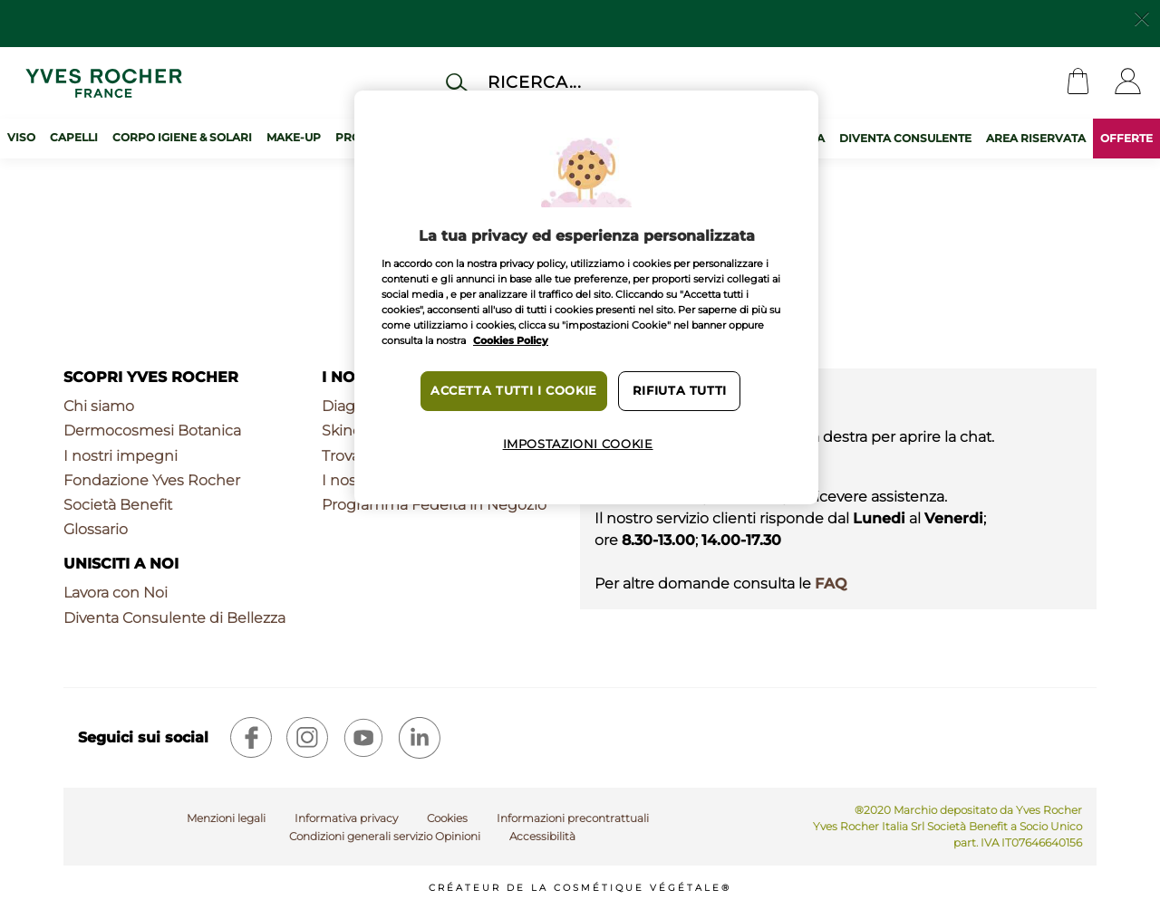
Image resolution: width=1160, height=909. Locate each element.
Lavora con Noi (115, 592)
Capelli (74, 137)
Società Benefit (117, 504)
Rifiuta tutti (680, 390)
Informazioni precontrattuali (573, 818)
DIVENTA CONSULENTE (905, 138)
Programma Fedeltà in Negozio (434, 504)
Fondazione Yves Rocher (151, 480)
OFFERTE (1126, 138)
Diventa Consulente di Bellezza (174, 618)
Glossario (95, 529)
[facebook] (251, 738)
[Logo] (103, 82)
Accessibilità (542, 836)
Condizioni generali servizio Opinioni (384, 836)
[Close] (1142, 17)
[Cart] (1078, 83)
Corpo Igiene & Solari (182, 137)
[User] (1128, 83)
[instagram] (307, 738)
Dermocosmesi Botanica (152, 430)
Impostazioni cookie (578, 444)
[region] (586, 297)
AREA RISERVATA (1036, 138)
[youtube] (363, 738)
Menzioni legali (226, 818)
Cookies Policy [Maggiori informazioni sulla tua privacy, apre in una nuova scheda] (510, 340)
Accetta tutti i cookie (513, 390)
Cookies (447, 818)
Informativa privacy (346, 818)
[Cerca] (601, 81)
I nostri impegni (120, 455)
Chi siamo (98, 406)
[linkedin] (419, 738)
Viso (21, 137)
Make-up (293, 137)
